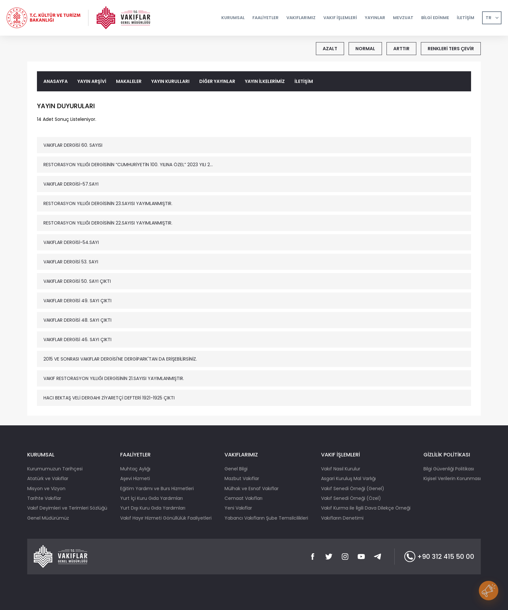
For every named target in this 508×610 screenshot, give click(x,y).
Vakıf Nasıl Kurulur (340, 469)
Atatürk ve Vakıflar (47, 478)
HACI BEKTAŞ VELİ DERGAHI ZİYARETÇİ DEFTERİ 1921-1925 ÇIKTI (109, 398)
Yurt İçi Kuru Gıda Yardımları (151, 498)
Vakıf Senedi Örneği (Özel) (351, 498)
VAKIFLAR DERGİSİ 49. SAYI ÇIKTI (77, 300)
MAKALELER (129, 81)
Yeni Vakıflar (238, 508)
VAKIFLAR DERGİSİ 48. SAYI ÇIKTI (77, 320)
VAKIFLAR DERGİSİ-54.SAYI (71, 242)
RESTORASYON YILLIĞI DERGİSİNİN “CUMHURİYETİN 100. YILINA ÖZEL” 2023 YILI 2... (128, 164)
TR (488, 18)
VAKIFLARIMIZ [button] (301, 18)
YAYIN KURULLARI (170, 81)
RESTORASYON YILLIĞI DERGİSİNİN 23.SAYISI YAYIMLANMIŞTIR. (107, 203)
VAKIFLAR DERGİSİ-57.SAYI (70, 184)
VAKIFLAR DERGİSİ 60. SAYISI (72, 145)
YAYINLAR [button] (375, 18)
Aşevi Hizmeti (135, 478)
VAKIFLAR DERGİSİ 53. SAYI (70, 262)
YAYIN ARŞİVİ (91, 81)
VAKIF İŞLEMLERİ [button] (340, 18)
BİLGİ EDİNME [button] (435, 18)
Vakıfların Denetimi (342, 518)
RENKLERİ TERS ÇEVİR (451, 48)
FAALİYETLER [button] (265, 18)
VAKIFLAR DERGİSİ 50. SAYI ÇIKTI (77, 281)
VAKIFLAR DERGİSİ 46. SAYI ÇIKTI (77, 339)
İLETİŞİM (303, 81)
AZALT (330, 48)
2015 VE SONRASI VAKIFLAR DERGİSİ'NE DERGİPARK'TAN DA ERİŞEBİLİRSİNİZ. (120, 359)
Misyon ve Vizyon (46, 488)
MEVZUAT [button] (403, 18)
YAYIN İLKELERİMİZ (265, 81)
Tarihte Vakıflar (44, 498)
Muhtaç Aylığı (135, 469)
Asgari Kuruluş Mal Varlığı (348, 478)
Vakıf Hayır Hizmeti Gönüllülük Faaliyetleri (166, 518)
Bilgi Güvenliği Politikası (448, 469)
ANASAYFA (55, 81)
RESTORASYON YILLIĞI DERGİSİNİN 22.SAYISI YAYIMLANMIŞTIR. (107, 223)
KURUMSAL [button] (233, 18)
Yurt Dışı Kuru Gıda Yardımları (152, 508)
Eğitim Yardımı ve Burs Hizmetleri (157, 488)
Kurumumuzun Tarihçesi (55, 469)
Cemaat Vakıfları (243, 498)
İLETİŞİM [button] (465, 18)
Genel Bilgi (236, 469)
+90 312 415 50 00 (439, 556)
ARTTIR (401, 48)
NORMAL (365, 48)
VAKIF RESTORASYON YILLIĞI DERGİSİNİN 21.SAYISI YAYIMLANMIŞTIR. (113, 378)
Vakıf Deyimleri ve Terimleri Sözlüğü (67, 508)
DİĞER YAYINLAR (217, 81)
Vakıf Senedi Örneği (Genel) (352, 488)
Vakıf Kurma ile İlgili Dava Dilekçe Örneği (365, 508)
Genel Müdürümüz (48, 518)
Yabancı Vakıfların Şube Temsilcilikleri (266, 518)
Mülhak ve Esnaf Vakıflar (252, 488)
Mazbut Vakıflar (242, 478)
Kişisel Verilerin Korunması (452, 478)
